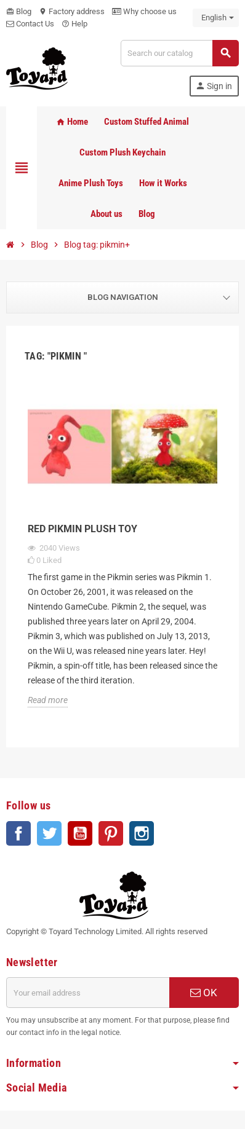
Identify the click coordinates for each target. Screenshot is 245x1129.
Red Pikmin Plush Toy (82, 529)
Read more (48, 700)
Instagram (141, 833)
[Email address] (87, 992)
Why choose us (144, 11)
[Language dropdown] (216, 18)
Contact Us (30, 23)
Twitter (49, 833)
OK (203, 992)
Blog (18, 11)
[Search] (179, 53)
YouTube (80, 833)
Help (74, 23)
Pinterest (110, 833)
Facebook (18, 833)
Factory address (72, 11)
